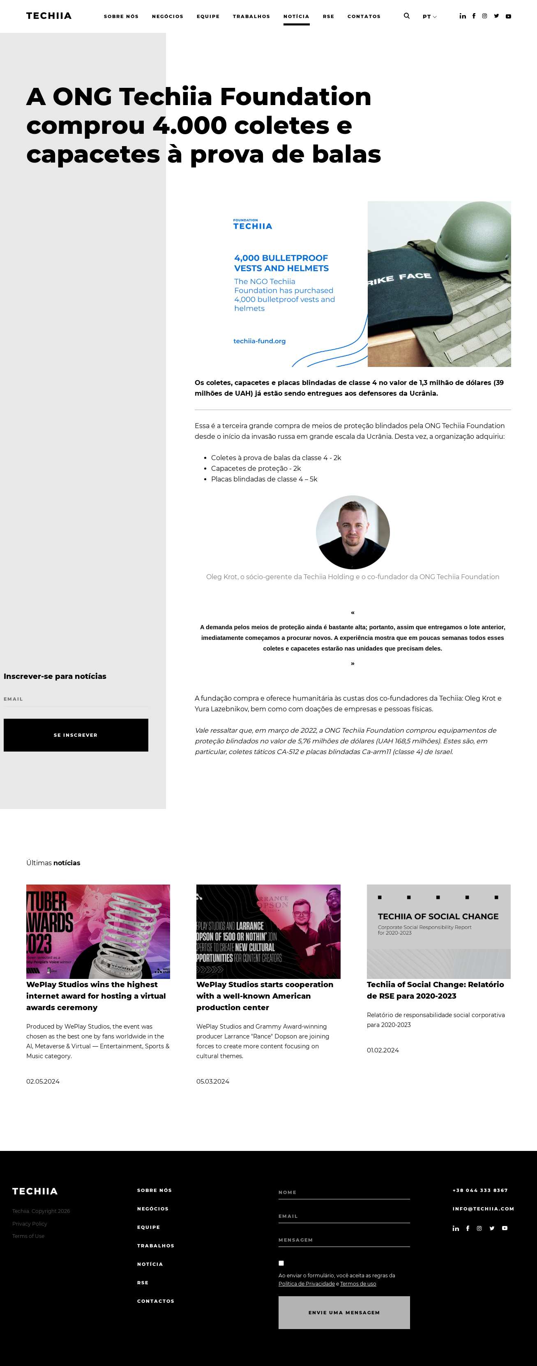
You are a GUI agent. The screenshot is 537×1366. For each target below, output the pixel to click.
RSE (143, 1283)
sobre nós (154, 1190)
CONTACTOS (156, 1301)
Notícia (150, 1264)
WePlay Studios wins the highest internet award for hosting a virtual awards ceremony (96, 996)
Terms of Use (28, 1236)
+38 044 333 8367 (480, 1190)
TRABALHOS (156, 1246)
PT (427, 16)
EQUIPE (148, 1227)
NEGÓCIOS (153, 1209)
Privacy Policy (29, 1224)
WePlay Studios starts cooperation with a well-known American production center (265, 996)
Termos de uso (358, 1284)
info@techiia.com (484, 1209)
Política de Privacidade (307, 1284)
